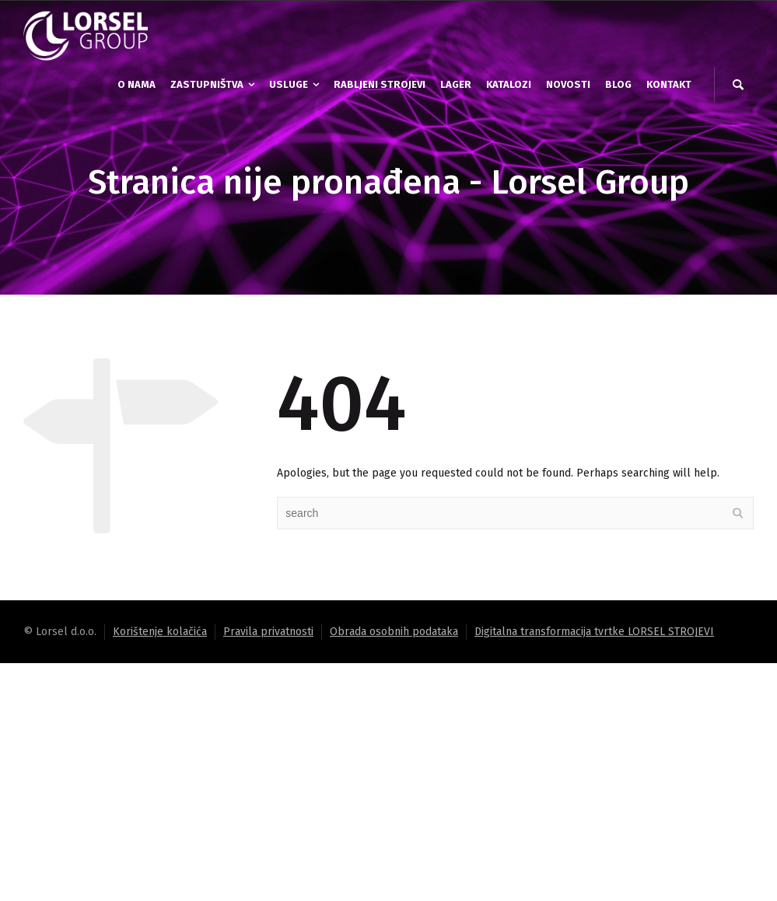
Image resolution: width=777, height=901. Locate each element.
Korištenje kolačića (160, 631)
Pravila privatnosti (268, 631)
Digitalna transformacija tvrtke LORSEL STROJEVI (594, 631)
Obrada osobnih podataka (394, 631)
